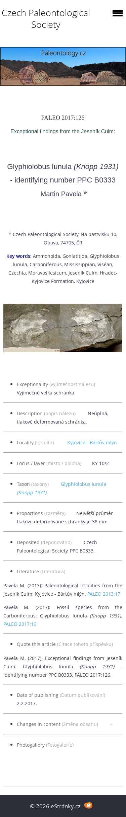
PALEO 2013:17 (103, 594)
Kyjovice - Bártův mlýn (92, 442)
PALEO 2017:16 (19, 624)
